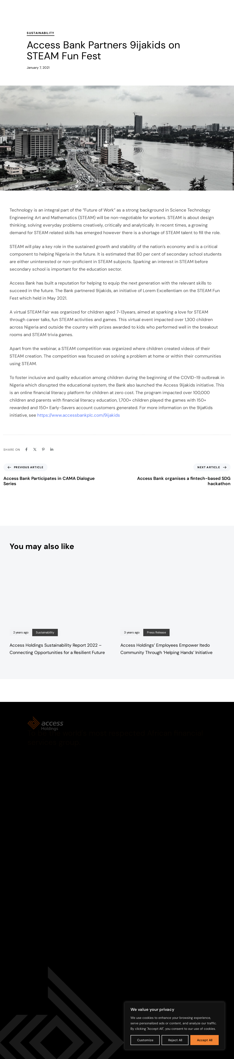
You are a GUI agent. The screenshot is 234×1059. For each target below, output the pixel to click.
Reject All (175, 1040)
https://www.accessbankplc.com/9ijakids (78, 415)
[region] (174, 1026)
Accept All (204, 1040)
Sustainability (40, 33)
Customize (145, 1040)
